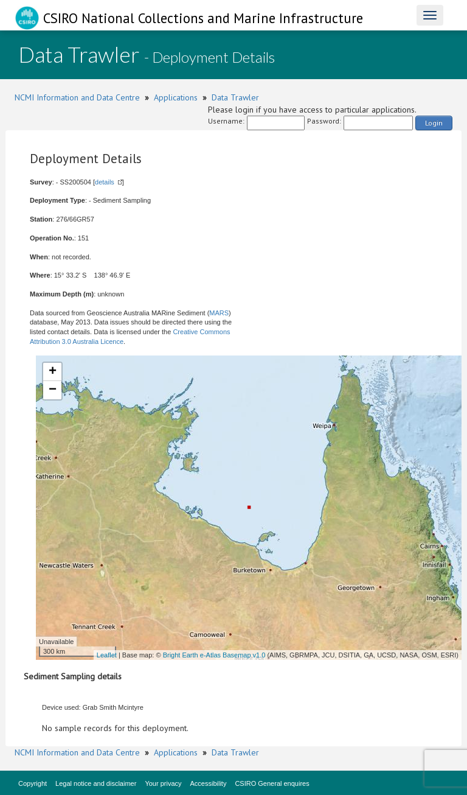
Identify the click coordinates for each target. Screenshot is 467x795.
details (104, 182)
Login (434, 122)
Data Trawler (235, 97)
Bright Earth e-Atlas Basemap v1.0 (214, 655)
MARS (219, 313)
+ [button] (53, 372)
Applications (176, 97)
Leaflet (107, 655)
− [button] (53, 390)
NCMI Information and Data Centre (77, 97)
